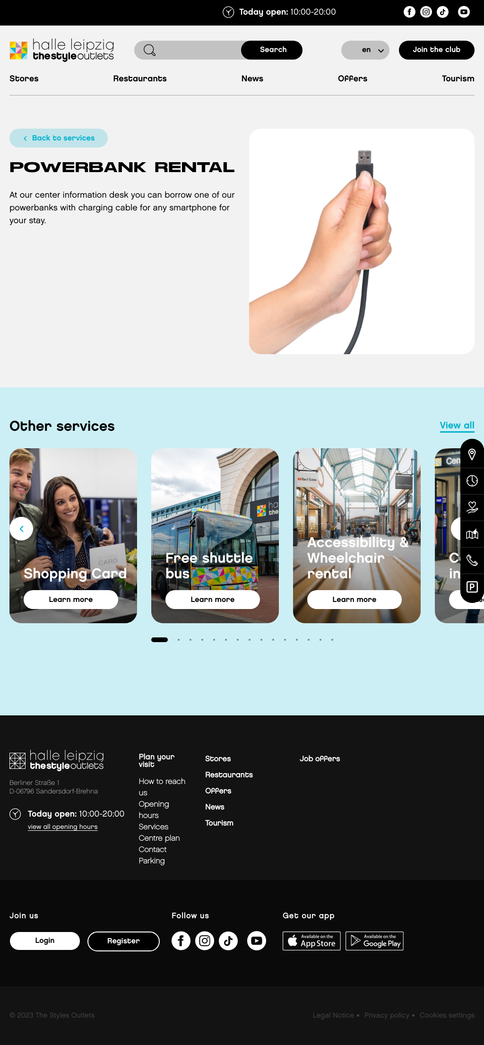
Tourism (458, 79)
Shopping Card (75, 574)
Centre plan (159, 838)
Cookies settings (447, 1015)
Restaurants (140, 79)
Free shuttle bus (209, 566)
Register (123, 941)
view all (457, 426)
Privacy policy (386, 1015)
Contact (152, 849)
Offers (353, 79)
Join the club (437, 49)
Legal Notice (333, 1015)
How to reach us (161, 787)
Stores (24, 79)
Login (44, 940)
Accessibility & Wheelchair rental (358, 559)
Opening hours (153, 810)
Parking (151, 861)
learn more (71, 599)
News (253, 79)
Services (153, 827)
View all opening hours (63, 827)
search (273, 49)
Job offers (320, 759)
